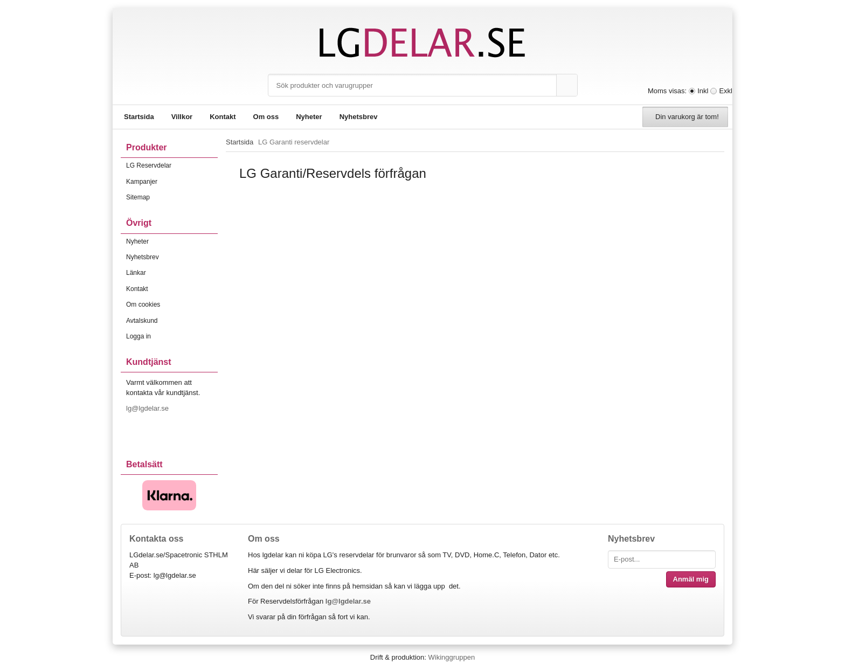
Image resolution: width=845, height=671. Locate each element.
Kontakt (223, 117)
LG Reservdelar (172, 165)
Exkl (725, 91)
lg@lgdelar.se (148, 408)
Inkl (702, 91)
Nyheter (309, 117)
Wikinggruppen (451, 657)
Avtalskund (141, 320)
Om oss (266, 117)
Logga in (138, 336)
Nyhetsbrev (359, 117)
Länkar (136, 272)
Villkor (182, 117)
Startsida (139, 117)
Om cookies (143, 304)
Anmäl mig (691, 579)
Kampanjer (141, 181)
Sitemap (138, 197)
